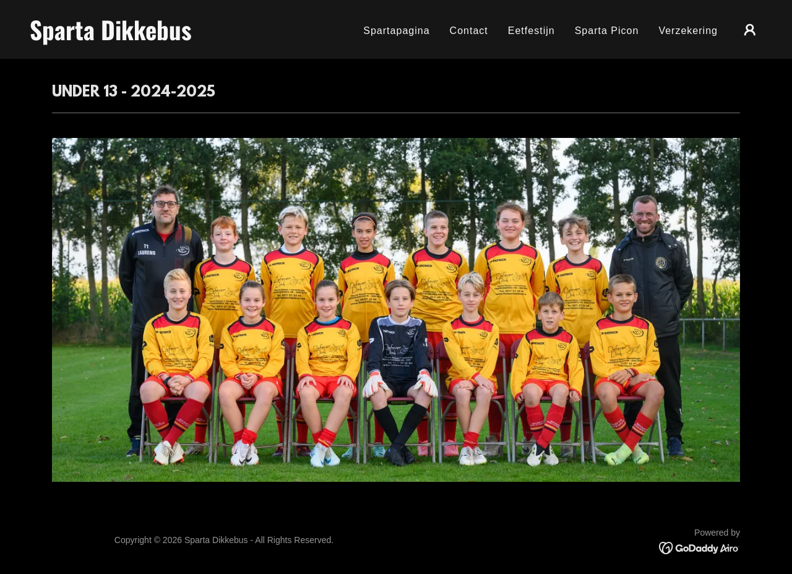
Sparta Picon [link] (607, 30)
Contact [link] (469, 30)
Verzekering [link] (688, 30)
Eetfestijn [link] (531, 30)
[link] (132, 37)
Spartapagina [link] (396, 30)
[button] (750, 29)
